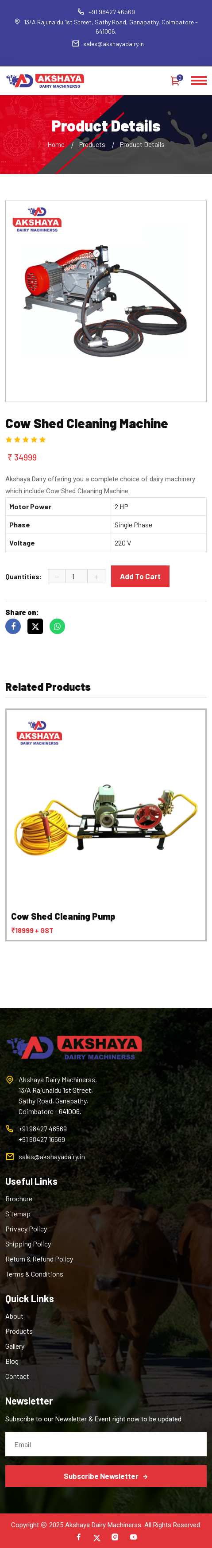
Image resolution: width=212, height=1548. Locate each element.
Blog (12, 1361)
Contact (17, 1376)
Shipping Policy (28, 1243)
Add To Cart (140, 576)
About (14, 1316)
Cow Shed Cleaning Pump (63, 916)
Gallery (14, 1346)
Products (92, 144)
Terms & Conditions (34, 1273)
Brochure (18, 1198)
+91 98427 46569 (106, 11)
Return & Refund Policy (39, 1258)
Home (56, 144)
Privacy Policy (26, 1228)
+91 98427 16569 (42, 1139)
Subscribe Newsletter (106, 1475)
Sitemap (18, 1213)
